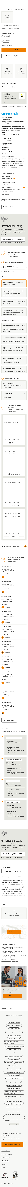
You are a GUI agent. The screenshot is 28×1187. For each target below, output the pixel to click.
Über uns (3, 1164)
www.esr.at (6, 42)
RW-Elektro (6, 94)
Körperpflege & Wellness (14, 1065)
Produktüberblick (5, 1151)
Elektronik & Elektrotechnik (14, 1038)
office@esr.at (6, 40)
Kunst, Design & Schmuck (14, 1069)
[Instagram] (5, 1184)
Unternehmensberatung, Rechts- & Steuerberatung (12, 1115)
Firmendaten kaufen (6, 1154)
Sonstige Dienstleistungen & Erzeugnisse (14, 1101)
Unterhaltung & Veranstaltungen (14, 1107)
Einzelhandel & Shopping (14, 1035)
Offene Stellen (5, 1161)
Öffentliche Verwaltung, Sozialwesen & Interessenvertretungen (13, 1092)
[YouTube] (8, 1184)
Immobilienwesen (8, 1062)
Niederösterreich (19, 947)
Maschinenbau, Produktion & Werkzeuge (14, 1078)
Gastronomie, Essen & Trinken (14, 1049)
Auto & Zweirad (14, 1019)
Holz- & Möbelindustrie (14, 1059)
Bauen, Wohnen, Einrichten (14, 1022)
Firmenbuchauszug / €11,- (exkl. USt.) (13, 239)
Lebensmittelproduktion (14, 1075)
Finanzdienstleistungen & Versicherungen (14, 1046)
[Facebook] (1, 1184)
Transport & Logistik (18, 1104)
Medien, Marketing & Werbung (14, 1082)
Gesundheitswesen (14, 1052)
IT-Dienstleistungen (19, 1062)
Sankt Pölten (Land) (6, 948)
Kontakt (3, 1167)
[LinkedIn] (12, 1184)
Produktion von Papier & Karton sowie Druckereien (12, 1097)
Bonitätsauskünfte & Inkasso (11, 207)
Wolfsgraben (15, 948)
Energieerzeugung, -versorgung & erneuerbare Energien (11, 1042)
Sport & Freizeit (8, 1104)
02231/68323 (6, 37)
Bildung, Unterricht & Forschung (14, 1025)
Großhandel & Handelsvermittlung (14, 1056)
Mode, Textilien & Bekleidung (14, 1088)
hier (8, 123)
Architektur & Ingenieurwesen (14, 1015)
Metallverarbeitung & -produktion (14, 1085)
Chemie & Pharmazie (14, 1028)
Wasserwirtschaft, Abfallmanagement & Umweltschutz (13, 1119)
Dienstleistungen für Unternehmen (14, 1032)
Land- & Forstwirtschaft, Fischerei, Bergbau (14, 1072)
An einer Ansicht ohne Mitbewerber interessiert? (13, 106)
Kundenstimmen (5, 1157)
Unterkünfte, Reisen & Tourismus (14, 1111)
